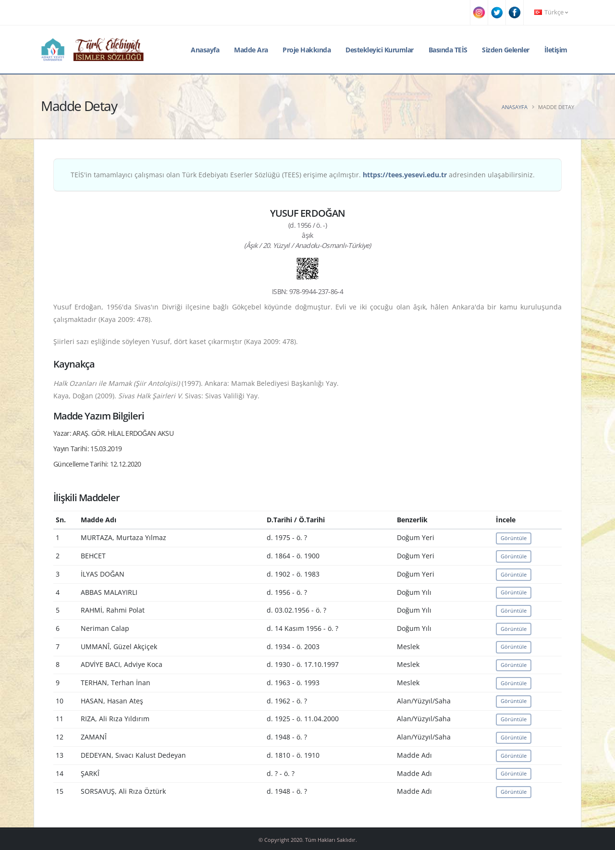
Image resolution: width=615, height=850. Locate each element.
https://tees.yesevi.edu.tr (405, 174)
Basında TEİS (448, 49)
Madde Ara (251, 49)
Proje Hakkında (307, 49)
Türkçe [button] (551, 12)
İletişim (555, 49)
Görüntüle (514, 538)
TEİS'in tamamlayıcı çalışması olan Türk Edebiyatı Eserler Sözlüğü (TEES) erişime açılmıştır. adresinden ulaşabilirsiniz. (303, 174)
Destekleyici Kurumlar (379, 49)
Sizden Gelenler (505, 49)
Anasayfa (205, 49)
